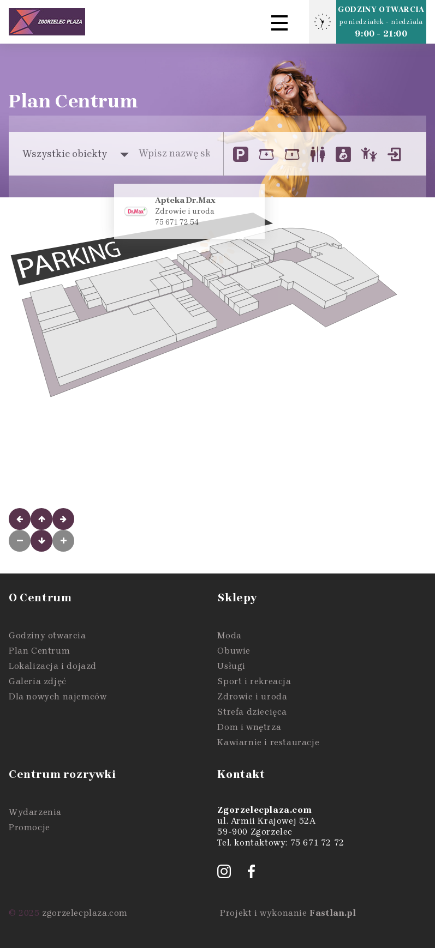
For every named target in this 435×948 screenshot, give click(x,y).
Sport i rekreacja (254, 681)
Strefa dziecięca (252, 712)
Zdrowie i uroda (252, 696)
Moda (229, 635)
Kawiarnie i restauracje (268, 742)
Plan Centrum (39, 650)
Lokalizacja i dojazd (53, 666)
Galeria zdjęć (38, 681)
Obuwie (234, 650)
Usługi (231, 666)
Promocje (29, 827)
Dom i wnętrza (249, 727)
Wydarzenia (35, 812)
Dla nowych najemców (57, 696)
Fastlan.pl (332, 913)
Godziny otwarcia (47, 635)
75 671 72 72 (317, 842)
